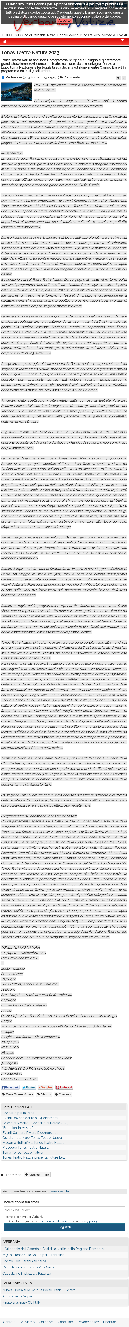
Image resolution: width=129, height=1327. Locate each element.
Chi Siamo (27, 1322)
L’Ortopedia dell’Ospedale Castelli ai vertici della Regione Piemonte (53, 1249)
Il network (110, 1322)
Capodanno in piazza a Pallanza (26, 1273)
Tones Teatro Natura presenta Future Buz (33, 1157)
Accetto (64, 21)
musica (45, 1094)
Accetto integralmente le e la (51, 1221)
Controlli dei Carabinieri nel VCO (26, 1261)
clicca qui (48, 12)
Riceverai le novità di (23, 1216)
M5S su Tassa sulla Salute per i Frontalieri (33, 1255)
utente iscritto (60, 1191)
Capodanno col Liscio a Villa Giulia (28, 1267)
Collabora (46, 1322)
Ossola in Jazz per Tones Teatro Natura (32, 1138)
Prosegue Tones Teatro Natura (25, 1147)
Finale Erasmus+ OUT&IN (21, 1302)
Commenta (70, 77)
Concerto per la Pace (18, 1113)
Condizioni (66, 1322)
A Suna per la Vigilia (17, 1296)
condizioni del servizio (57, 1221)
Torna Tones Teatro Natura (22, 1152)
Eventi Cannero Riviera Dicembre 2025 (31, 1133)
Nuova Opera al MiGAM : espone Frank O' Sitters (38, 1290)
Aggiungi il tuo (38, 1174)
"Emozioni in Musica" (17, 1128)
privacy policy (88, 1221)
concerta (64, 1094)
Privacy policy (88, 1322)
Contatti (9, 1322)
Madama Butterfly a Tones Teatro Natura (33, 1143)
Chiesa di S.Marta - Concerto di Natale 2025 (35, 1123)
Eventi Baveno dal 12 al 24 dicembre (30, 1118)
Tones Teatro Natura (19, 1094)
